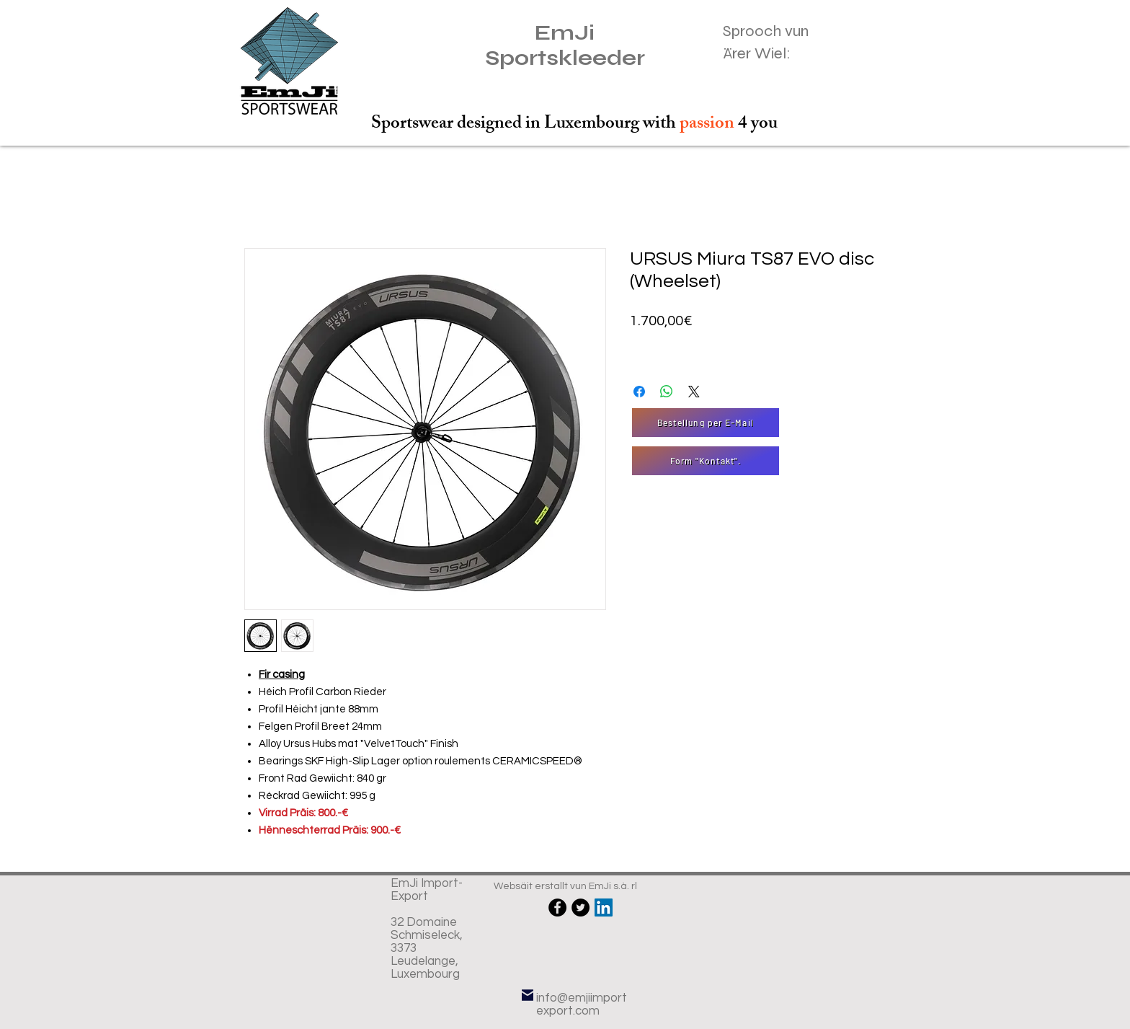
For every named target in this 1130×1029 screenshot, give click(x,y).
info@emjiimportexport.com (581, 1004)
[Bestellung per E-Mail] (705, 422)
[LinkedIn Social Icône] (604, 907)
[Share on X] (694, 391)
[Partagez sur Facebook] (639, 391)
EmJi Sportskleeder (565, 45)
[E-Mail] (527, 995)
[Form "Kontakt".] (705, 460)
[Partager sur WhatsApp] (666, 391)
